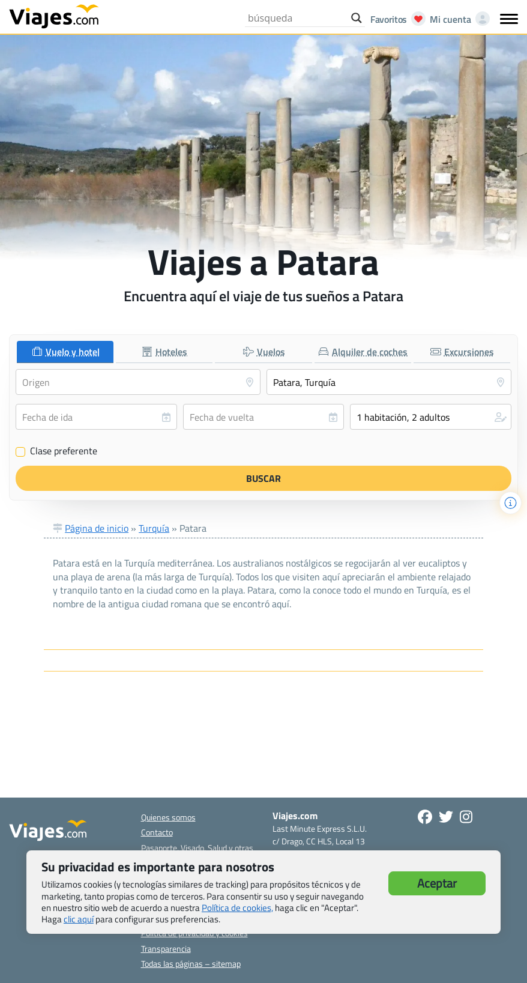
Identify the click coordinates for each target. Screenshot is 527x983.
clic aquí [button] (79, 919)
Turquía (154, 528)
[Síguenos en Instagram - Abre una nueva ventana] (466, 816)
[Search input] (296, 18)
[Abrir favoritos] (394, 19)
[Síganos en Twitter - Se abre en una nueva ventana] (446, 816)
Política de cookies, (237, 908)
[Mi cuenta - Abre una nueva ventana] (457, 19)
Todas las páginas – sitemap (191, 963)
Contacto (157, 832)
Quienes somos (168, 817)
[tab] (65, 352)
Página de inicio (96, 528)
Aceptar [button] (437, 883)
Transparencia (166, 948)
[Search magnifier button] (356, 18)
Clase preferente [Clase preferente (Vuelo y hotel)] (56, 451)
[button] (430, 417)
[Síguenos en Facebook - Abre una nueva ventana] (425, 816)
